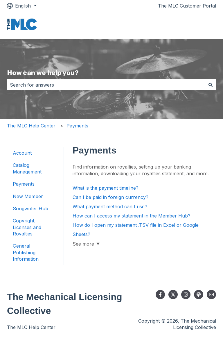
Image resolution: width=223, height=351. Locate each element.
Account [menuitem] (22, 153)
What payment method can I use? (110, 206)
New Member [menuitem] (28, 196)
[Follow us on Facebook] (160, 294)
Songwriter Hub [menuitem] (30, 208)
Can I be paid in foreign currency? (110, 197)
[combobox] (106, 84)
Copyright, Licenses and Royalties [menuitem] (27, 227)
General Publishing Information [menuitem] (26, 252)
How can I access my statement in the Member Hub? (131, 216)
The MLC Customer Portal (187, 6)
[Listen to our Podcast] (198, 294)
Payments (77, 126)
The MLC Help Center (31, 126)
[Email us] (211, 294)
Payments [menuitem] (24, 184)
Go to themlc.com (190, 25)
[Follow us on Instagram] (185, 294)
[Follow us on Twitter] (173, 294)
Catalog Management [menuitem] (27, 168)
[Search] (210, 84)
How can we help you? (43, 73)
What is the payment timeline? (106, 188)
